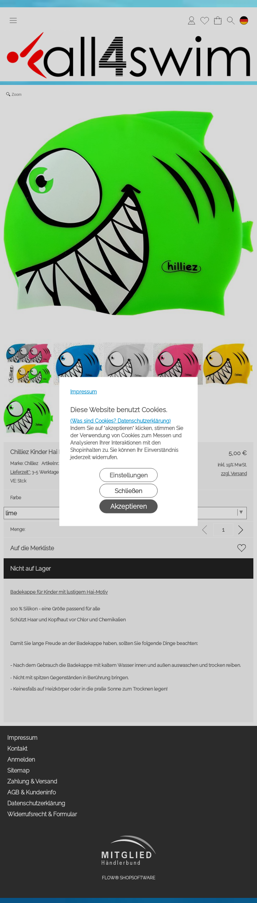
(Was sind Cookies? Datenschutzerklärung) (120, 421)
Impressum (83, 392)
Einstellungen (129, 475)
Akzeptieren (128, 506)
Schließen (128, 490)
